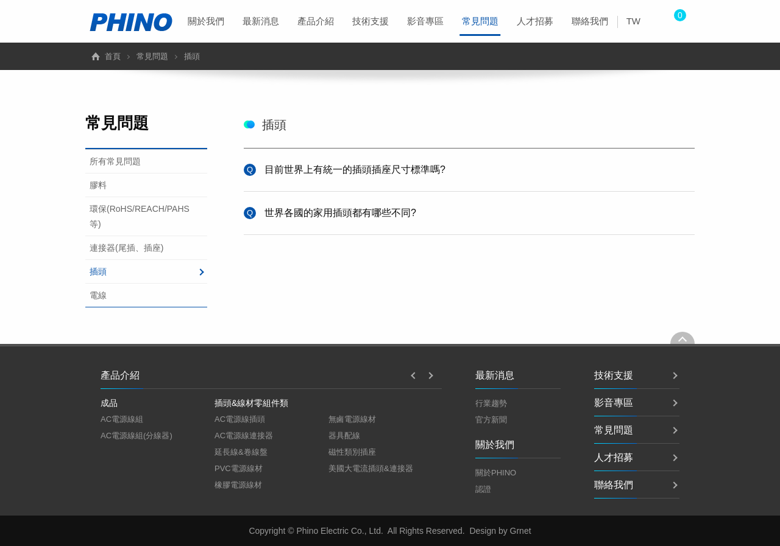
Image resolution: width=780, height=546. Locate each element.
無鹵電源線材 (352, 419)
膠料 (98, 185)
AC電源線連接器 (243, 435)
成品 (109, 403)
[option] (157, 419)
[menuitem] (206, 21)
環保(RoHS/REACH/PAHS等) (140, 216)
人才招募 (535, 21)
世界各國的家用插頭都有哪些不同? (340, 213)
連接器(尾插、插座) (126, 248)
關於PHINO (495, 472)
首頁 (113, 56)
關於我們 (206, 21)
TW (633, 21)
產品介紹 (315, 21)
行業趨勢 (491, 403)
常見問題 (480, 26)
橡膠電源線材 (238, 484)
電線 (98, 295)
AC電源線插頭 (239, 419)
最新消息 (261, 21)
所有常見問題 (115, 161)
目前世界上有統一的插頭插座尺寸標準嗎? (354, 169)
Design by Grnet (500, 531)
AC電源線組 (122, 419)
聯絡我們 (590, 21)
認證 (483, 489)
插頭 (98, 271)
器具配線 (344, 435)
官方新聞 (491, 419)
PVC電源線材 (238, 468)
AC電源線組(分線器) (136, 435)
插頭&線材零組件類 (251, 403)
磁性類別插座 (352, 452)
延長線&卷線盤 (241, 452)
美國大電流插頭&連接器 (370, 468)
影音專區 (425, 21)
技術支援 (370, 21)
